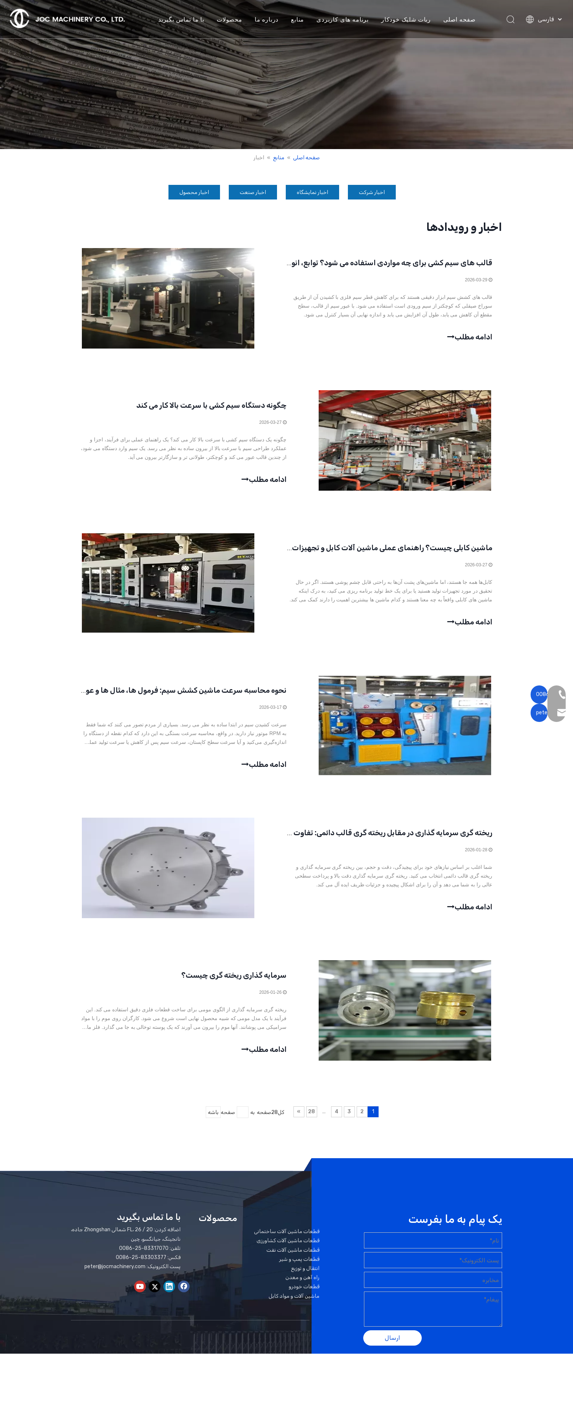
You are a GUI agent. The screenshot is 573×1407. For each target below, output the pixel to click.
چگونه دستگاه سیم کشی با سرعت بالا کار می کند (211, 408)
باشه (213, 1126)
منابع (300, 20)
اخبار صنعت (253, 192)
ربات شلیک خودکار (408, 20)
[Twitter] (154, 1299)
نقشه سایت (476, 1380)
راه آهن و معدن (302, 1291)
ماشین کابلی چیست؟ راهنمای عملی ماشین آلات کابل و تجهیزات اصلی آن (377, 553)
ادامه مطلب (468, 337)
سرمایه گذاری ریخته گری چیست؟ (233, 987)
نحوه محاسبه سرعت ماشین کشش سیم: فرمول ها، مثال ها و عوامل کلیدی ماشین (158, 698)
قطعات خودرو (304, 1300)
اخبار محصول (194, 192)
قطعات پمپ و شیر (299, 1273)
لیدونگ (425, 1380)
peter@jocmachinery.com (114, 1280)
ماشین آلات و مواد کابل (294, 1309)
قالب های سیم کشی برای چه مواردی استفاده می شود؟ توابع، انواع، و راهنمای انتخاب (358, 264)
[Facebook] (184, 1299)
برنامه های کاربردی (345, 20)
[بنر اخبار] (286, 74)
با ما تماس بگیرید (183, 20)
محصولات (231, 20)
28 (311, 1125)
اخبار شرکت (372, 192)
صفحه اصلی (462, 20)
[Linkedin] (169, 1299)
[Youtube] (140, 1299)
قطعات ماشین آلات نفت (292, 1263)
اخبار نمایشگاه (312, 192)
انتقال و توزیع (305, 1282)
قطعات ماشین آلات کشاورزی (288, 1254)
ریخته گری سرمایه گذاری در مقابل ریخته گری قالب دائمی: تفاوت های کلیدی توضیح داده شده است (338, 843)
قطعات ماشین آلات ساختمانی (286, 1245)
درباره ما (269, 20)
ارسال (392, 1351)
